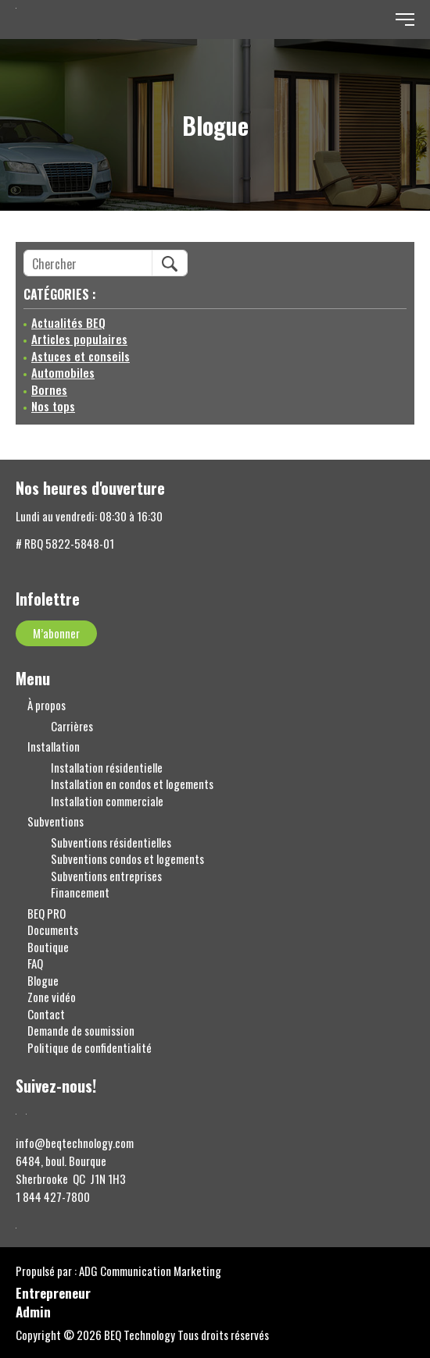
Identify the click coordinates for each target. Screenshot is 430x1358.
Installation (53, 746)
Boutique (48, 947)
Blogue (43, 980)
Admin (33, 1313)
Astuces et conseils (80, 356)
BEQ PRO (46, 913)
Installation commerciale (107, 801)
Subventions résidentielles (111, 842)
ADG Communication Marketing (150, 1271)
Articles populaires (79, 339)
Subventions (55, 821)
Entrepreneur (53, 1294)
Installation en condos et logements (132, 784)
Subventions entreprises (106, 876)
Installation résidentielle (107, 767)
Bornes (49, 389)
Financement (80, 892)
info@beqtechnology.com (75, 1143)
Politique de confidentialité (89, 1047)
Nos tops (53, 406)
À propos (46, 705)
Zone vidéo (51, 997)
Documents (52, 930)
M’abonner (56, 633)
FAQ (35, 963)
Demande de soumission (80, 1030)
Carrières (72, 726)
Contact (46, 1014)
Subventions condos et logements (127, 859)
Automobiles (63, 372)
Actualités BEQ (68, 322)
